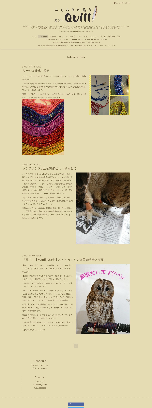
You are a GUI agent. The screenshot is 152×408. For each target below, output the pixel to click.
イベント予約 (110, 45)
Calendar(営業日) (76, 39)
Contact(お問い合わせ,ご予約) (56, 39)
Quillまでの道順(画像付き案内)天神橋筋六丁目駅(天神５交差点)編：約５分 (64, 45)
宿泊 (118, 36)
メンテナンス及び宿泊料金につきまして (50, 168)
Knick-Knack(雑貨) (91, 39)
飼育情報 (104, 39)
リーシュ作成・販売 (36, 70)
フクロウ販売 (70, 36)
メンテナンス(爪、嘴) (98, 36)
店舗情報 (53, 36)
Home (34, 36)
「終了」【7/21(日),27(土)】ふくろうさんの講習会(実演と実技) (63, 259)
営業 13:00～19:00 (40, 368)
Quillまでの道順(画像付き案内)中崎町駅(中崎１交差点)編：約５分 (76, 42)
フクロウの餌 (83, 36)
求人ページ (98, 45)
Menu (61, 36)
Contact (44, 322)
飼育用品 (111, 36)
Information (43, 36)
